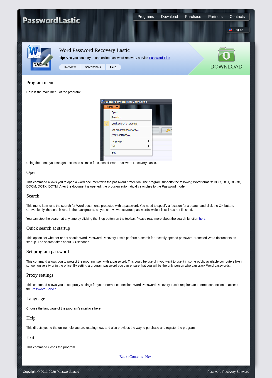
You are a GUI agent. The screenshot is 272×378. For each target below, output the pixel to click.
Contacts (237, 17)
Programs (145, 17)
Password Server (44, 289)
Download (169, 17)
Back (123, 356)
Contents (136, 356)
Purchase (193, 17)
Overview (70, 67)
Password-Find (159, 58)
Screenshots (93, 67)
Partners (215, 17)
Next (149, 356)
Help (113, 67)
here (202, 218)
